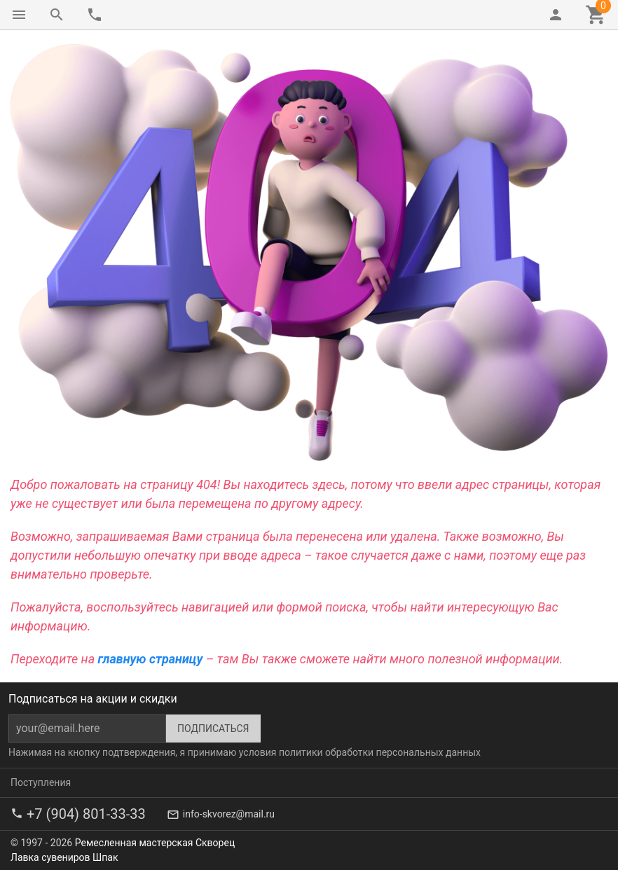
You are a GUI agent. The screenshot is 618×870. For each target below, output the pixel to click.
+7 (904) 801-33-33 (86, 814)
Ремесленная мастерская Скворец (155, 842)
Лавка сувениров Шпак (64, 857)
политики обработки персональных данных (380, 752)
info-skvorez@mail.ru (229, 814)
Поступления (41, 782)
